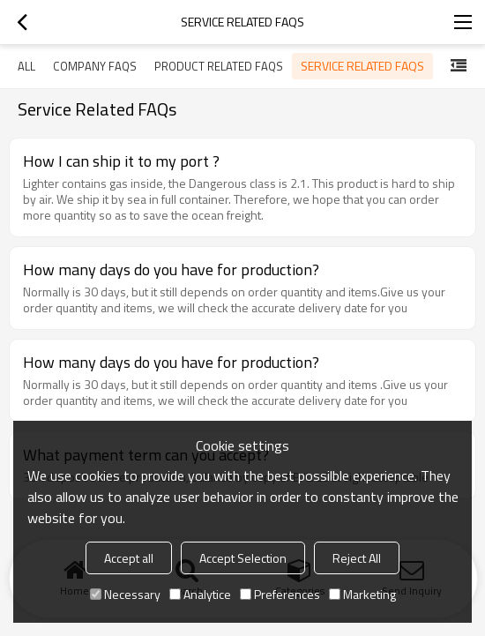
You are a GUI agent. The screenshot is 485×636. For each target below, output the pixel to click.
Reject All (356, 558)
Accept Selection (243, 558)
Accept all (128, 558)
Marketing (362, 594)
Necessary (125, 594)
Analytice (200, 594)
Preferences (280, 594)
